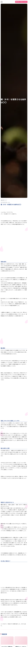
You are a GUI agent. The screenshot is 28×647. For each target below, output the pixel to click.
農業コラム (3, 200)
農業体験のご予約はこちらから (21, 1)
